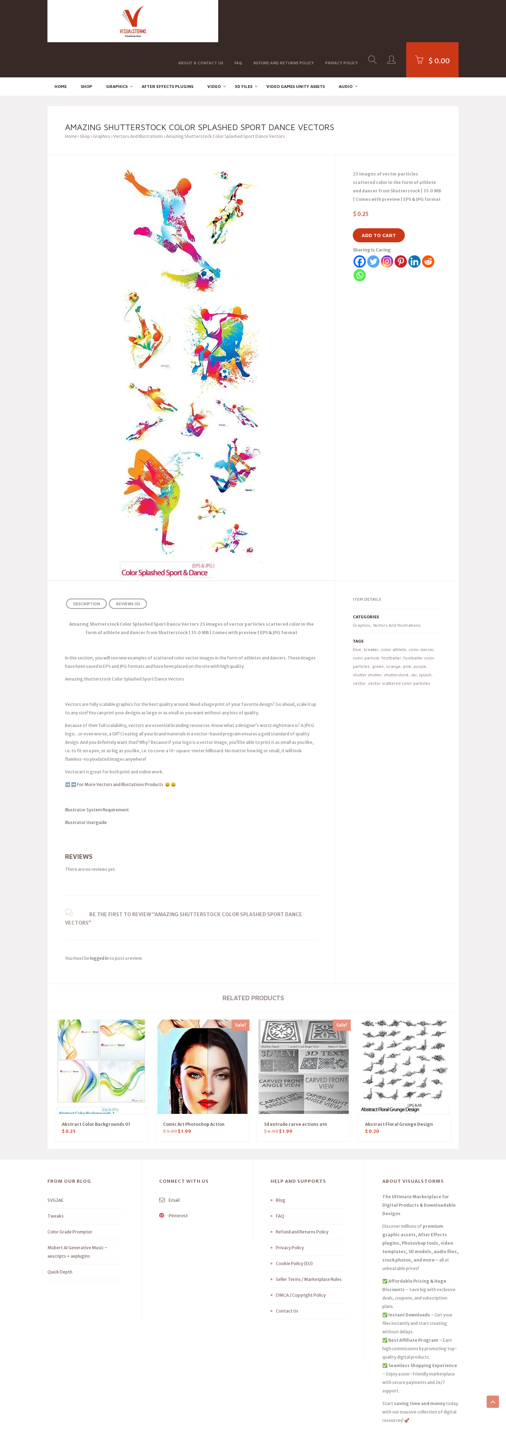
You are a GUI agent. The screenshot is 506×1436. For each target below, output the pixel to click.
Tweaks (55, 1180)
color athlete (393, 614)
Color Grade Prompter (69, 1196)
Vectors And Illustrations (138, 101)
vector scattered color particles (399, 648)
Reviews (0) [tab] (128, 568)
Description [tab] (86, 568)
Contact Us (287, 1275)
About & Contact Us (200, 20)
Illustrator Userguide (86, 787)
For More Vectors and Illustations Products (120, 749)
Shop (86, 51)
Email (169, 1165)
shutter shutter (367, 639)
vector (359, 648)
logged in (99, 923)
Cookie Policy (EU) (294, 1228)
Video (214, 51)
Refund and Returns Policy (283, 20)
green (378, 631)
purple (420, 631)
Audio (345, 51)
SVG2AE (55, 1165)
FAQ (238, 20)
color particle (366, 622)
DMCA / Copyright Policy (301, 1260)
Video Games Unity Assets (295, 51)
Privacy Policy (341, 20)
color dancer (421, 614)
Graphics (117, 51)
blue (357, 614)
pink (407, 631)
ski (413, 639)
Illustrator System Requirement (97, 774)
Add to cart (379, 200)
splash (425, 639)
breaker (371, 614)
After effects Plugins (167, 51)
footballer (391, 622)
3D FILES (243, 51)
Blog (280, 1165)
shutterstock (396, 639)
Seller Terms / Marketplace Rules (309, 1244)
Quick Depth (59, 1236)
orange (393, 631)
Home (60, 51)
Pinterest (173, 1180)
